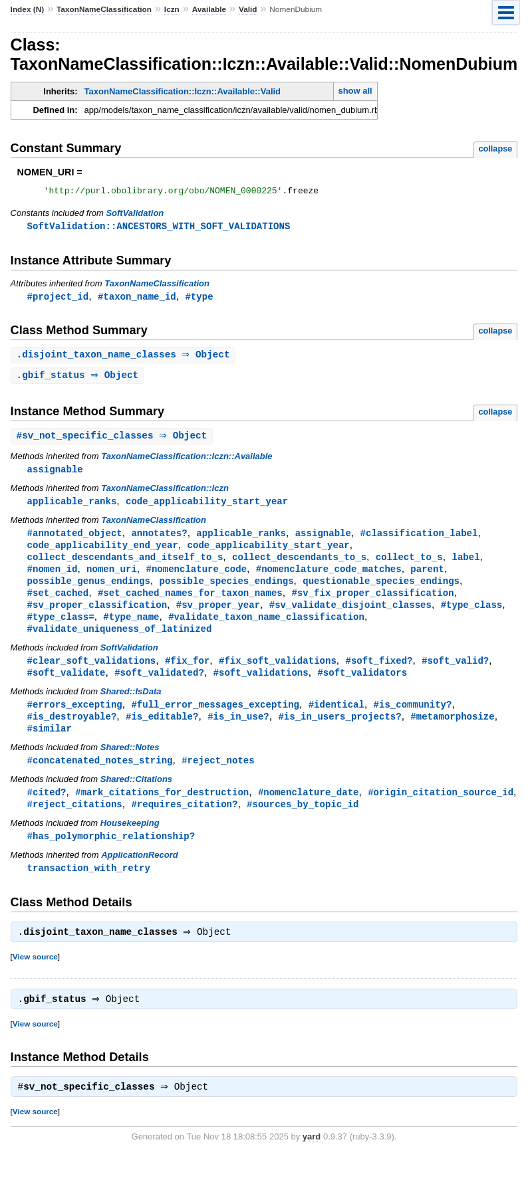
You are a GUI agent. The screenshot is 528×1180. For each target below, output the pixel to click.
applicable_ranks (72, 507)
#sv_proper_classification (97, 615)
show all (355, 91)
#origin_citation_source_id (440, 809)
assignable (55, 474)
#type (199, 299)
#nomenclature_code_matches (329, 577)
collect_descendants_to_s (299, 565)
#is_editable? (162, 731)
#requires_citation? (184, 821)
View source (35, 977)
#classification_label (418, 540)
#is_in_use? (238, 731)
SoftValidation (135, 215)
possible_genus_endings (88, 590)
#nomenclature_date (308, 809)
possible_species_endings (226, 590)
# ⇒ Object (114, 441)
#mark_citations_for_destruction (162, 809)
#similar (49, 744)
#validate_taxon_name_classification (266, 628)
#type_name (131, 628)
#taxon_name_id (137, 299)
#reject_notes (218, 776)
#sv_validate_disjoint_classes (350, 615)
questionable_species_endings (381, 590)
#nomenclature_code (196, 577)
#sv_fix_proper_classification (372, 603)
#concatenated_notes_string (100, 776)
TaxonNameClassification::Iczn (165, 494)
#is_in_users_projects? (339, 731)
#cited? (46, 809)
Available (209, 9)
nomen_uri (111, 577)
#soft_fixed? (378, 673)
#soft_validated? (159, 686)
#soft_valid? (455, 673)
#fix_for (187, 673)
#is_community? (412, 718)
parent (427, 577)
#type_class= (60, 628)
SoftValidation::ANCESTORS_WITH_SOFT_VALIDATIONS (159, 228)
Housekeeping (130, 841)
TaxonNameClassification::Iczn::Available (186, 461)
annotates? (159, 540)
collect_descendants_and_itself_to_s (125, 565)
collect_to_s (409, 565)
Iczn (172, 9)
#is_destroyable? (72, 731)
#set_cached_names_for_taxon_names (190, 603)
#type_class (472, 615)
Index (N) (28, 9)
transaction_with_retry (88, 886)
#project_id (58, 299)
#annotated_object (74, 540)
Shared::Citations (136, 796)
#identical (336, 718)
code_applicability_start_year (207, 507)
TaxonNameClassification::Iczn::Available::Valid (182, 91)
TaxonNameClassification (104, 9)
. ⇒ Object (125, 358)
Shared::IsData (131, 705)
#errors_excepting (74, 718)
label (465, 565)
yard (312, 1160)
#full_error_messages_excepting (215, 718)
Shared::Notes (130, 763)
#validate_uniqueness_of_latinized (119, 641)
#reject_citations (74, 821)
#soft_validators (362, 686)
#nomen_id (52, 577)
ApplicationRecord (139, 873)
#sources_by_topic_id (302, 821)
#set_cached (58, 603)
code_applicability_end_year (102, 552)
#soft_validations (261, 686)
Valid (248, 9)
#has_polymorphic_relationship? (111, 854)
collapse (495, 148)
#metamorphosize (452, 731)
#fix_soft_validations (277, 673)
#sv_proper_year (218, 615)
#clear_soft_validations (91, 673)
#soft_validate (66, 686)
